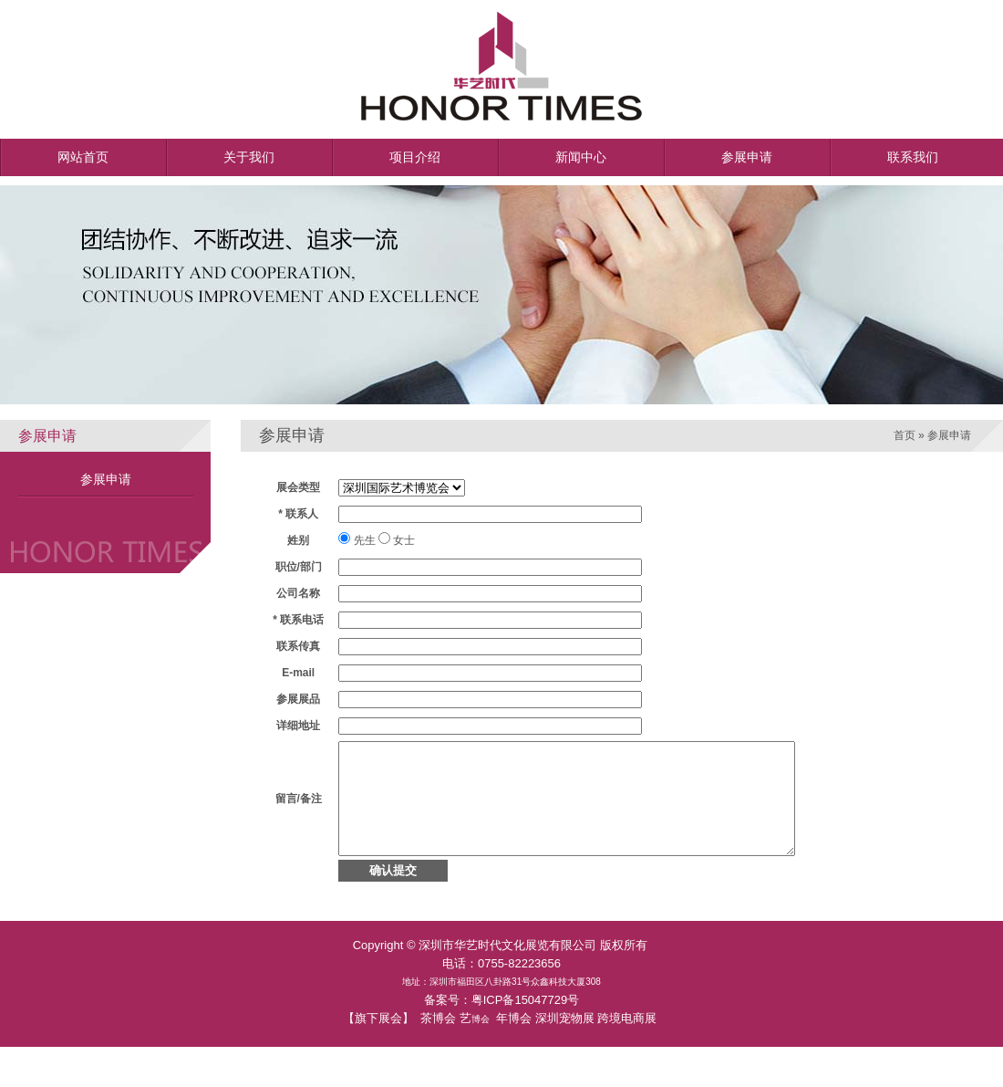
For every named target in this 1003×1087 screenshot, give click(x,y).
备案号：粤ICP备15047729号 (502, 1022)
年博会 (514, 1040)
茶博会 (438, 1040)
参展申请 (105, 479)
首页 (904, 435)
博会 (480, 1041)
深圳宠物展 (565, 1040)
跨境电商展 (627, 1040)
